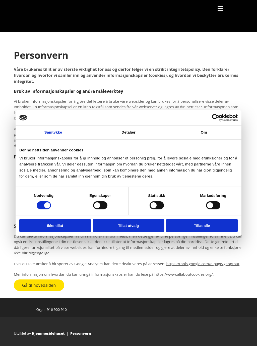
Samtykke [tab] (53, 132)
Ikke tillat (55, 225)
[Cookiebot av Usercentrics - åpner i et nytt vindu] (216, 118)
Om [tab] (204, 132)
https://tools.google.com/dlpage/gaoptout (202, 263)
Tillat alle (202, 225)
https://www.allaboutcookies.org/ (183, 274)
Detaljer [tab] (128, 132)
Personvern (80, 333)
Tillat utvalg (128, 225)
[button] (39, 285)
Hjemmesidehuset (48, 333)
